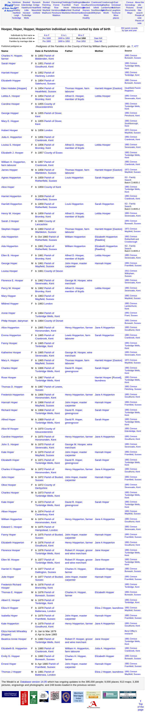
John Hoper (7, 477)
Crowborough (107, 2)
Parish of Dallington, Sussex (45, 570)
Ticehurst (116, 13)
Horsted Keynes (86, 8)
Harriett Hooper (9, 72)
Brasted (26, 2)
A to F (46, 35)
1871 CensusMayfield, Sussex (132, 131)
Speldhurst (106, 10)
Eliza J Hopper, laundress (109, 607)
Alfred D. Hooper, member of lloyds (74, 98)
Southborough (97, 10)
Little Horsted (26, 11)
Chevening (56, 2)
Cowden (86, 2)
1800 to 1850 (64, 38)
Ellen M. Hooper (10, 559)
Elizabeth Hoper (10, 460)
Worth (106, 13)
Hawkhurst (26, 7)
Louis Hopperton (74, 177)
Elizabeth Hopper (11, 80)
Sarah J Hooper (10, 221)
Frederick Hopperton (12, 394)
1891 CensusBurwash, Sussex (133, 222)
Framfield (66, 5)
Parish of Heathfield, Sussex (45, 90)
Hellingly (46, 7)
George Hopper (10, 113)
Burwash (36, 2)
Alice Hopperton (10, 327)
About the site (139, 3)
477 (136, 46)
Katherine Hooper (11, 352)
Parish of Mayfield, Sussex (44, 265)
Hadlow (106, 5)
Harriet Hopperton (11, 196)
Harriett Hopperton (11, 204)
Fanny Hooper (9, 343)
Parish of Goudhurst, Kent (44, 65)
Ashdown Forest (16, 3)
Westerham (76, 13)
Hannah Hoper (103, 263)
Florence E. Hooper (12, 280)
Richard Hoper (9, 410)
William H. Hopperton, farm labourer (13, 164)
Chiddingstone (78, 2)
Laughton (116, 10)
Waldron (56, 15)
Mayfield (46, 10)
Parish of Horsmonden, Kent (45, 329)
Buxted (46, 2)
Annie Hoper (8, 313)
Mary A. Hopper (10, 360)
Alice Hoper (7, 187)
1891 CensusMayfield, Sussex (132, 512)
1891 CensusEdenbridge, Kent (133, 429)
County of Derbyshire (45, 486)
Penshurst (56, 13)
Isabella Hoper (9, 615)
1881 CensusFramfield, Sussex (133, 264)
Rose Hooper (8, 377)
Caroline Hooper (10, 103)
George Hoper (9, 263)
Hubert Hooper (9, 130)
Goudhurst (86, 5)
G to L (64, 35)
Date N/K (98, 38)
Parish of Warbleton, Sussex (45, 171)
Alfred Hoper (8, 419)
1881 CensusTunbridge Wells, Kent (132, 66)
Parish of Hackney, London (44, 74)
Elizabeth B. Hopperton (14, 648)
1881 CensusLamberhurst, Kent (131, 306)
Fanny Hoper (8, 534)
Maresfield (36, 10)
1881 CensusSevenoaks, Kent (132, 97)
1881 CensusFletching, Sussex (133, 387)
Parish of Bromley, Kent (44, 98)
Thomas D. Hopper (12, 386)
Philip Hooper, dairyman (14, 320)
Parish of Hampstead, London (46, 528)
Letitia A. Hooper (10, 96)
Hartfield (16, 13)
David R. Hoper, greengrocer (74, 370)
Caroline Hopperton (12, 436)
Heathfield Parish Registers (133, 89)
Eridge (36, 5)
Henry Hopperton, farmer (79, 327)
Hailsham (116, 7)
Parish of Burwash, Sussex (44, 594)
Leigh (16, 15)
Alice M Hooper (9, 428)
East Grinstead (115, 3)
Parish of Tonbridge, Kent (44, 345)
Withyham (96, 13)
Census (129, 2)
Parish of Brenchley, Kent (44, 586)
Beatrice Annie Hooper (13, 639)
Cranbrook (96, 2)
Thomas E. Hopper (11, 592)
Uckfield (36, 13)
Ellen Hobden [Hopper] (14, 88)
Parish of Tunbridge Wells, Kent (47, 315)
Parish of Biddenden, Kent (44, 57)
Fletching (46, 5)
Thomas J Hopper (11, 671)
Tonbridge (16, 18)
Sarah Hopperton (104, 177)
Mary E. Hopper (10, 121)
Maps (129, 13)
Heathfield (36, 7)
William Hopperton (75, 236)
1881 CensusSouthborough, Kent (131, 123)
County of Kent (52, 187)
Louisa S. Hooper (11, 144)
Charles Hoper (9, 368)
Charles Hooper (10, 492)
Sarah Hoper (8, 63)
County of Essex (53, 152)
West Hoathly (86, 16)
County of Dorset (53, 320)
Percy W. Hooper (10, 288)
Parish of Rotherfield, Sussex (46, 179)
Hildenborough (78, 7)
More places (116, 16)
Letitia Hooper (102, 96)
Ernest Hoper (8, 663)
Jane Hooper (102, 550)
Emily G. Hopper (10, 656)
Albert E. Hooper (10, 600)
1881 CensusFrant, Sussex (131, 314)
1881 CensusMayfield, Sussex (132, 296)
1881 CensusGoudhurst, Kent (132, 328)
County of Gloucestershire (45, 105)
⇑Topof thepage (140, 705)
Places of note (139, 21)
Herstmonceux (58, 10)
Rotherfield (66, 10)
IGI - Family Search (130, 178)
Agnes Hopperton (11, 177)
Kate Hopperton (10, 623)
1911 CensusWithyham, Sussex (131, 273)
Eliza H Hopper (9, 607)
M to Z (81, 35)
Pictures (129, 7)
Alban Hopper (9, 511)
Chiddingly (66, 2)
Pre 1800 (47, 38)
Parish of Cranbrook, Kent (44, 139)
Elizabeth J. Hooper (12, 152)
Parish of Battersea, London (45, 609)
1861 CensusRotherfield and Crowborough (132, 239)
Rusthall (76, 10)
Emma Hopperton (11, 335)
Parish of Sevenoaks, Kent (44, 282)
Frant (76, 5)
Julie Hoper (7, 576)
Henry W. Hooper (11, 213)
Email (139, 7)
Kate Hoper (7, 452)
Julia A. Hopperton (11, 137)
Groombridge (97, 5)
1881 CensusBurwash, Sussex (133, 56)
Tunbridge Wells (26, 16)
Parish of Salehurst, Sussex (45, 82)
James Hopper (9, 169)
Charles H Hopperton (13, 469)
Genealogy (130, 5)
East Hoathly (16, 8)
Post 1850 (81, 41)
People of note (139, 16)
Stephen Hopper (10, 229)
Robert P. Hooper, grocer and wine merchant (79, 552)
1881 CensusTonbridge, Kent (132, 73)
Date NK (98, 41)
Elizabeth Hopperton (12, 542)
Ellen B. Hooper (10, 255)
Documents (130, 10)
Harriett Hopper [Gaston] (108, 88)
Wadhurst (46, 13)
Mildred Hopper (9, 303)
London (48, 130)
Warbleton (66, 13)
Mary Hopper (8, 295)
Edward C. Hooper (11, 526)
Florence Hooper (10, 550)
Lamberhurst (107, 7)
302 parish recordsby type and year (129, 29)
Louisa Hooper (9, 271)
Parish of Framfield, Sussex (45, 617)
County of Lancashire (45, 223)
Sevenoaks (86, 13)
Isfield (96, 7)
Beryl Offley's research (131, 632)
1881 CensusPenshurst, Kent (132, 114)
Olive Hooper (8, 484)
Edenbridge (26, 5)
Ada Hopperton (9, 236)
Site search (139, 11)
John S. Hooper (10, 444)
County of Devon (53, 271)
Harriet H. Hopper (11, 568)
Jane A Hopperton (105, 327)
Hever (66, 7)
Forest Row (56, 6)
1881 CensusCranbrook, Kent (132, 138)
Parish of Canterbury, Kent (44, 513)
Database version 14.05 (33, 681)
